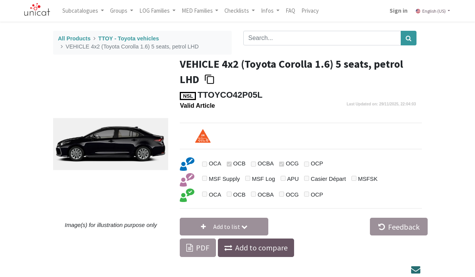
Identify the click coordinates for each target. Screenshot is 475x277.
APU (293, 179)
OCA (215, 163)
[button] (224, 226)
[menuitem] (291, 10)
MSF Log (263, 179)
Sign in (398, 10)
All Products (74, 38)
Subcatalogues (81, 10)
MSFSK (368, 179)
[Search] (408, 38)
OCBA (266, 163)
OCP (317, 163)
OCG (292, 163)
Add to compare (261, 247)
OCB (239, 163)
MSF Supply (224, 179)
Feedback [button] (399, 227)
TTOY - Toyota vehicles (128, 38)
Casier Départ (328, 179)
